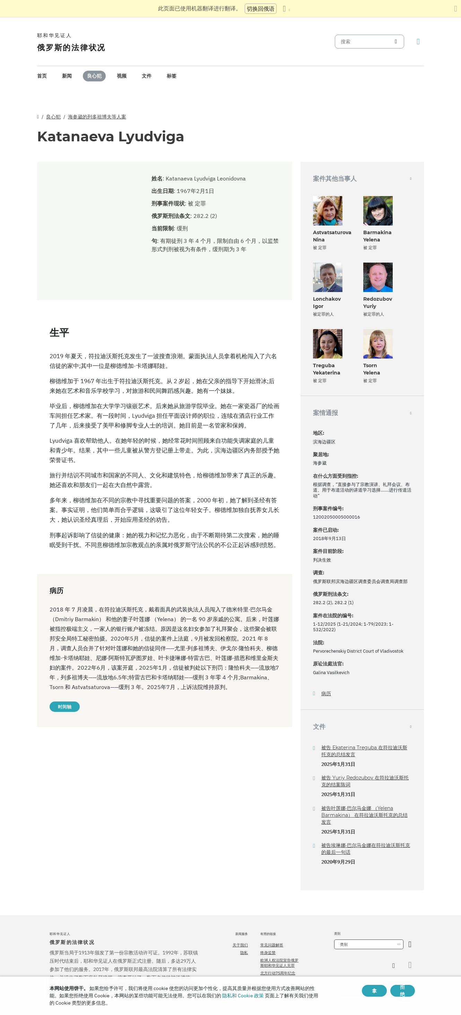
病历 (326, 694)
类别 (344, 944)
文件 (146, 76)
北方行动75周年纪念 (277, 973)
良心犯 (94, 76)
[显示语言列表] (286, 8)
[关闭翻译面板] (455, 8)
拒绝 (402, 991)
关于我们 (240, 945)
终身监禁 (268, 952)
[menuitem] (42, 76)
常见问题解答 (271, 945)
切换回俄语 (261, 8)
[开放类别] (409, 944)
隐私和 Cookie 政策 (243, 995)
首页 (42, 76)
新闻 (67, 76)
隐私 (244, 952)
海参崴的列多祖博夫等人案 (97, 117)
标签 (171, 76)
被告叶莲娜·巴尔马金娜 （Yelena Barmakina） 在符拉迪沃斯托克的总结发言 (364, 815)
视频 (122, 76)
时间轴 (64, 706)
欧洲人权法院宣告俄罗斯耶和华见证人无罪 (279, 963)
